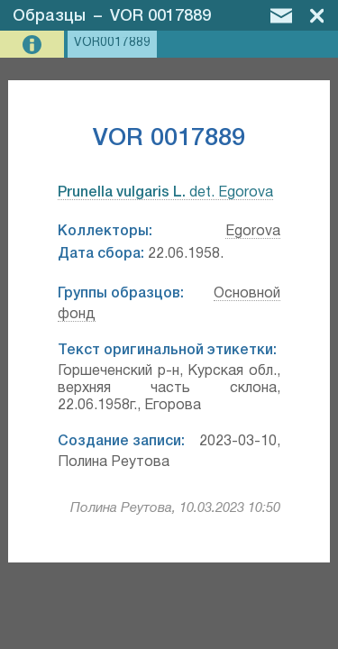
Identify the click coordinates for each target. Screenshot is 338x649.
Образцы (49, 16)
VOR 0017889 (160, 16)
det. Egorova (165, 193)
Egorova (252, 231)
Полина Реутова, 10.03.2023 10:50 (175, 508)
